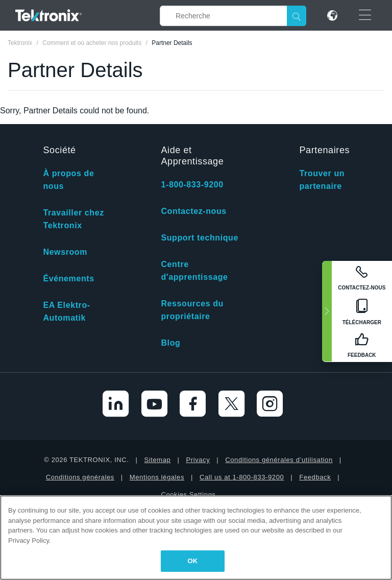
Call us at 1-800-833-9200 (242, 477)
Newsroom (65, 252)
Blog (170, 343)
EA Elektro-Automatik (66, 311)
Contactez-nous (193, 211)
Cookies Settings (188, 494)
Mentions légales (157, 477)
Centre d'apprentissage (194, 270)
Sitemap (157, 460)
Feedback (315, 477)
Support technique (199, 237)
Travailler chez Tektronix (73, 219)
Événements (68, 278)
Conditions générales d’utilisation (278, 460)
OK (193, 561)
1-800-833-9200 (192, 184)
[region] (196, 537)
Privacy (198, 460)
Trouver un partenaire (322, 179)
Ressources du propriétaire (192, 310)
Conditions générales (80, 477)
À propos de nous (68, 179)
